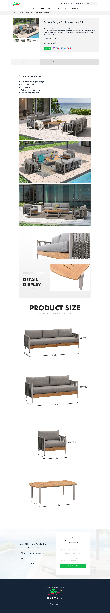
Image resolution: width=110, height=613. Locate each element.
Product (41, 9)
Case (58, 9)
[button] (14, 40)
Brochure (50, 9)
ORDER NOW (55, 604)
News (65, 9)
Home (33, 9)
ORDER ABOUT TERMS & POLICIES (55, 587)
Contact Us (74, 9)
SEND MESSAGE (73, 566)
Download (47, 48)
